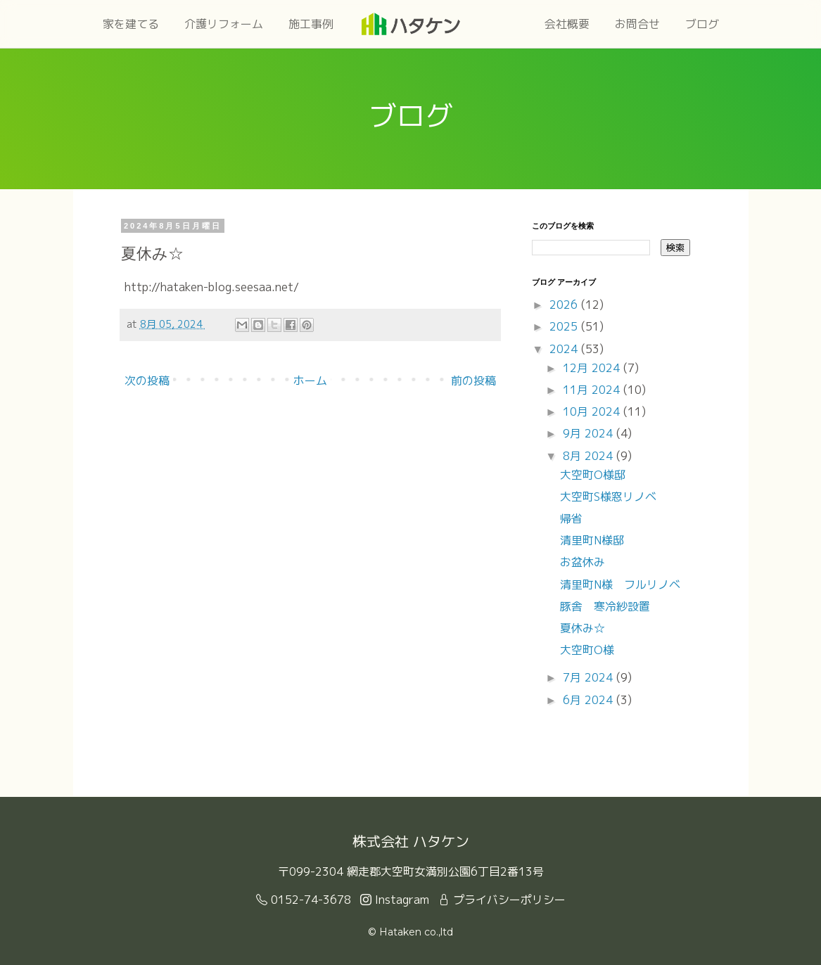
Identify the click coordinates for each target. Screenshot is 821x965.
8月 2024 (589, 456)
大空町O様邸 (592, 474)
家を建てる (131, 24)
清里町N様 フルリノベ (620, 584)
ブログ (702, 24)
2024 (565, 349)
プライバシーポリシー (502, 899)
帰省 (571, 518)
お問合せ (637, 24)
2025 (565, 326)
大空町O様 (587, 650)
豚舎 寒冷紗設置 (605, 606)
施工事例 (310, 24)
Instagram (394, 899)
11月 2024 (593, 389)
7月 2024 (589, 677)
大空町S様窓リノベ (608, 496)
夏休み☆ (582, 628)
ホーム (310, 380)
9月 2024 (589, 433)
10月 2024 (593, 411)
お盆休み (582, 562)
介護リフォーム (223, 24)
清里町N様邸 (592, 540)
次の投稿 (147, 380)
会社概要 (567, 24)
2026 (565, 304)
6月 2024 (589, 700)
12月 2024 (593, 368)
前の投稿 (473, 380)
